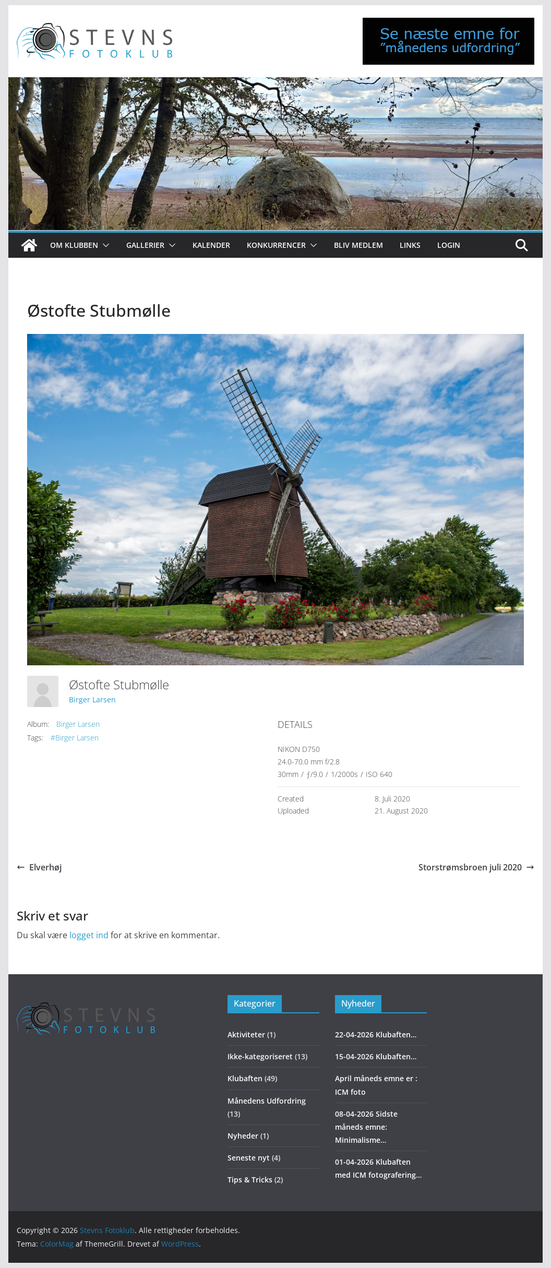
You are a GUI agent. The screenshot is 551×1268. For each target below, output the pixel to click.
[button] (104, 245)
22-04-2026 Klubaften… (375, 1034)
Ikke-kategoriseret (260, 1056)
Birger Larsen (92, 699)
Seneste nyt (248, 1158)
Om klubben (74, 245)
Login (448, 245)
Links (410, 245)
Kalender (211, 245)
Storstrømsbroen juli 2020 (476, 867)
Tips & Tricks (249, 1180)
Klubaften (244, 1078)
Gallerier (145, 245)
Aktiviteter (246, 1034)
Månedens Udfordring (266, 1101)
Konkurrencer (276, 245)
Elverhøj (39, 867)
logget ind (89, 935)
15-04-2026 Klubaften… (375, 1056)
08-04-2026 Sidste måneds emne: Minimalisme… (366, 1127)
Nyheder (242, 1136)
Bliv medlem (358, 245)
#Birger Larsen (75, 738)
